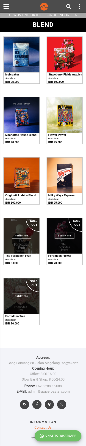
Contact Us (43, 427)
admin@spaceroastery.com (49, 391)
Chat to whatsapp (58, 436)
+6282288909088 (49, 386)
